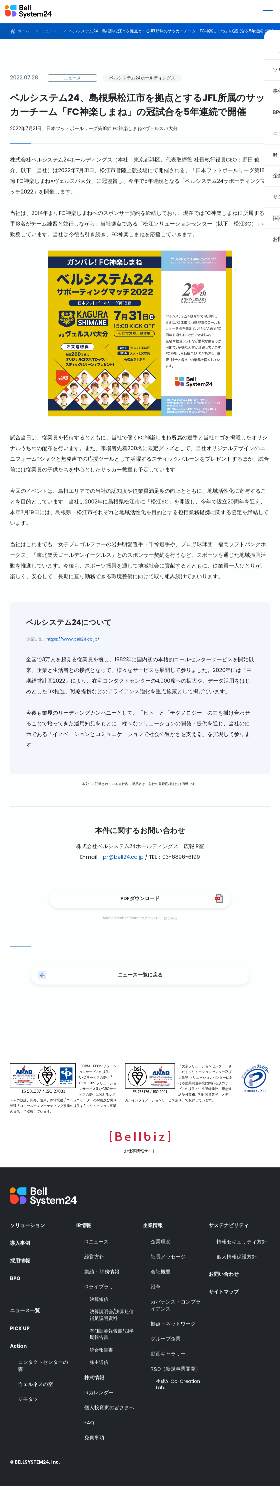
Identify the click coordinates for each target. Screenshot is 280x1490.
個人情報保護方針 (237, 1260)
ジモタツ (28, 1401)
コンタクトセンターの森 (43, 1368)
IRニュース (96, 1245)
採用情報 (20, 1264)
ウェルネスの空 (35, 1386)
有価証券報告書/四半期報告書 (112, 1338)
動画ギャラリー (168, 1358)
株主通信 (99, 1367)
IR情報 (84, 1228)
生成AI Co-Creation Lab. (178, 1389)
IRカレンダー (99, 1396)
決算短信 (99, 1303)
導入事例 (20, 1246)
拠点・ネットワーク (173, 1328)
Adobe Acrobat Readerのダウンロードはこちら (140, 920)
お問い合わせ (225, 1276)
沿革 (156, 1290)
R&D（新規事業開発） (176, 1373)
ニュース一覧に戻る (140, 979)
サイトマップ (225, 1294)
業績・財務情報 (101, 1275)
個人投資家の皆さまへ (109, 1411)
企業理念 (161, 1245)
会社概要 (161, 1275)
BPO (15, 1282)
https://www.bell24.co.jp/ (72, 639)
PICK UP (20, 1328)
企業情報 (153, 1228)
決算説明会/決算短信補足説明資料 (112, 1319)
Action (19, 1346)
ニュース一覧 (26, 1310)
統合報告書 (101, 1354)
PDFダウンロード (140, 899)
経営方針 (94, 1260)
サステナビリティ (230, 1228)
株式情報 (94, 1381)
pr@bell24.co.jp (123, 857)
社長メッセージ (168, 1260)
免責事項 (94, 1441)
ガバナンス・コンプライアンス (176, 1309)
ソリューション (28, 1228)
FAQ (89, 1426)
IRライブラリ (99, 1290)
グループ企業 (166, 1343)
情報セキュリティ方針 (242, 1245)
